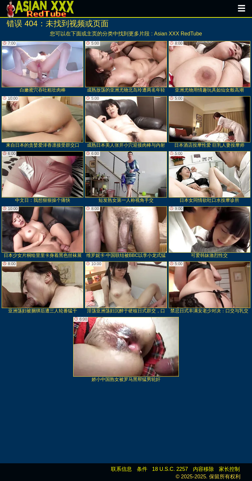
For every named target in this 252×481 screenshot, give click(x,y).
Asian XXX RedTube (178, 33)
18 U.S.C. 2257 (170, 469)
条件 (142, 469)
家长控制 (229, 469)
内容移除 (203, 469)
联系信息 (121, 469)
